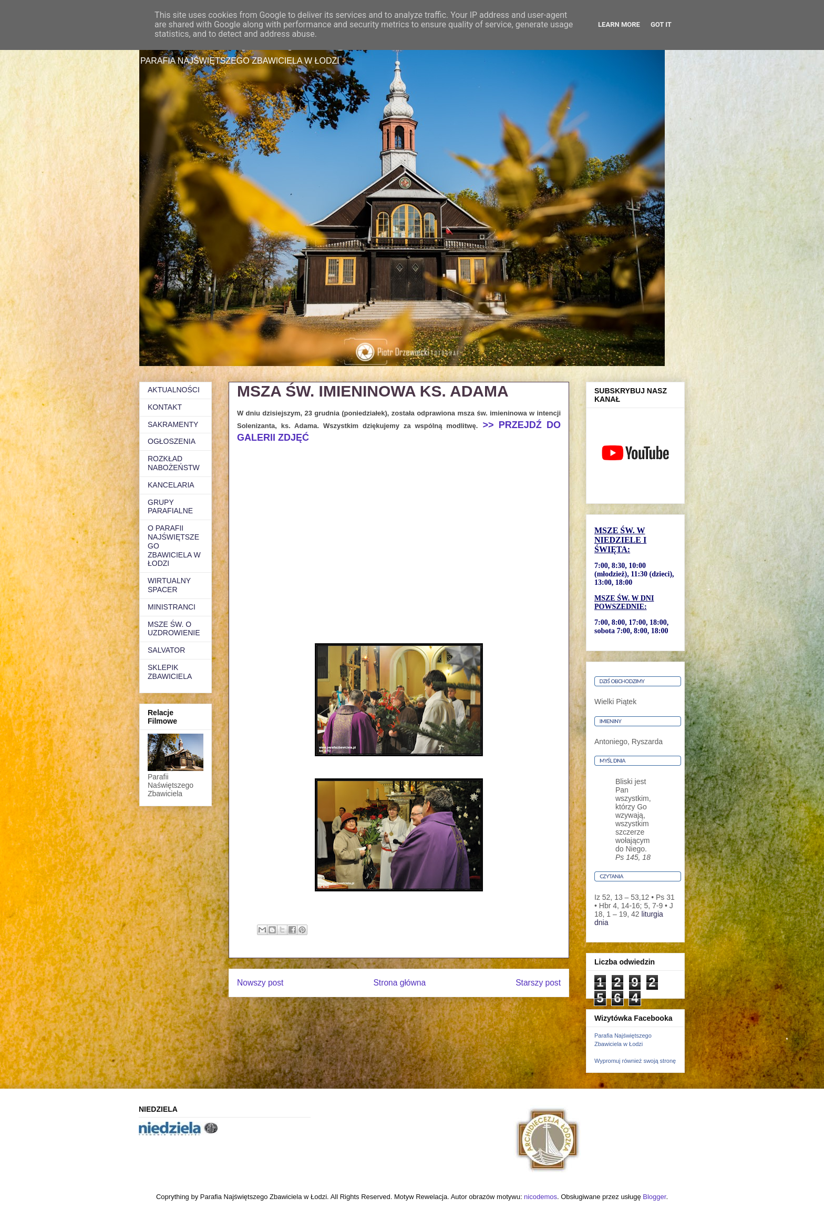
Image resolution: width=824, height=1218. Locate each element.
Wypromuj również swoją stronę (635, 1061)
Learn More (619, 24)
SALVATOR (166, 650)
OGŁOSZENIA (171, 441)
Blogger (654, 1197)
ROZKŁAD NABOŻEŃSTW (174, 463)
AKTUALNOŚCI (174, 389)
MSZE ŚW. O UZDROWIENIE (174, 628)
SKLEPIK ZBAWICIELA (170, 672)
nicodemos (540, 1197)
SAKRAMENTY (173, 424)
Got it (661, 24)
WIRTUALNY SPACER (169, 585)
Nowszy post (260, 982)
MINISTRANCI (171, 607)
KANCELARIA (171, 485)
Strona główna (399, 982)
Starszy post (538, 982)
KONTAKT (165, 407)
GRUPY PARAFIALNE (170, 506)
